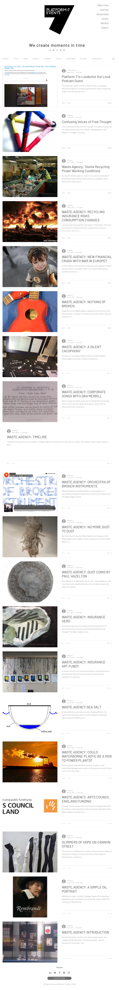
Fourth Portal (104, 9)
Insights (36, 59)
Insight (25, 59)
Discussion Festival (102, 14)
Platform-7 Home (102, 5)
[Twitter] (53, 50)
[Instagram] (64, 50)
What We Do (104, 23)
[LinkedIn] (50, 50)
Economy (83, 59)
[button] (113, 59)
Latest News (70, 59)
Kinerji (15, 59)
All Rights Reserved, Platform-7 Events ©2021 (59, 984)
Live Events (104, 18)
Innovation (47, 59)
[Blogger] (61, 50)
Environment (96, 59)
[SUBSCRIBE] (59, 978)
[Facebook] (57, 50)
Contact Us (104, 27)
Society (58, 59)
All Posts (5, 59)
